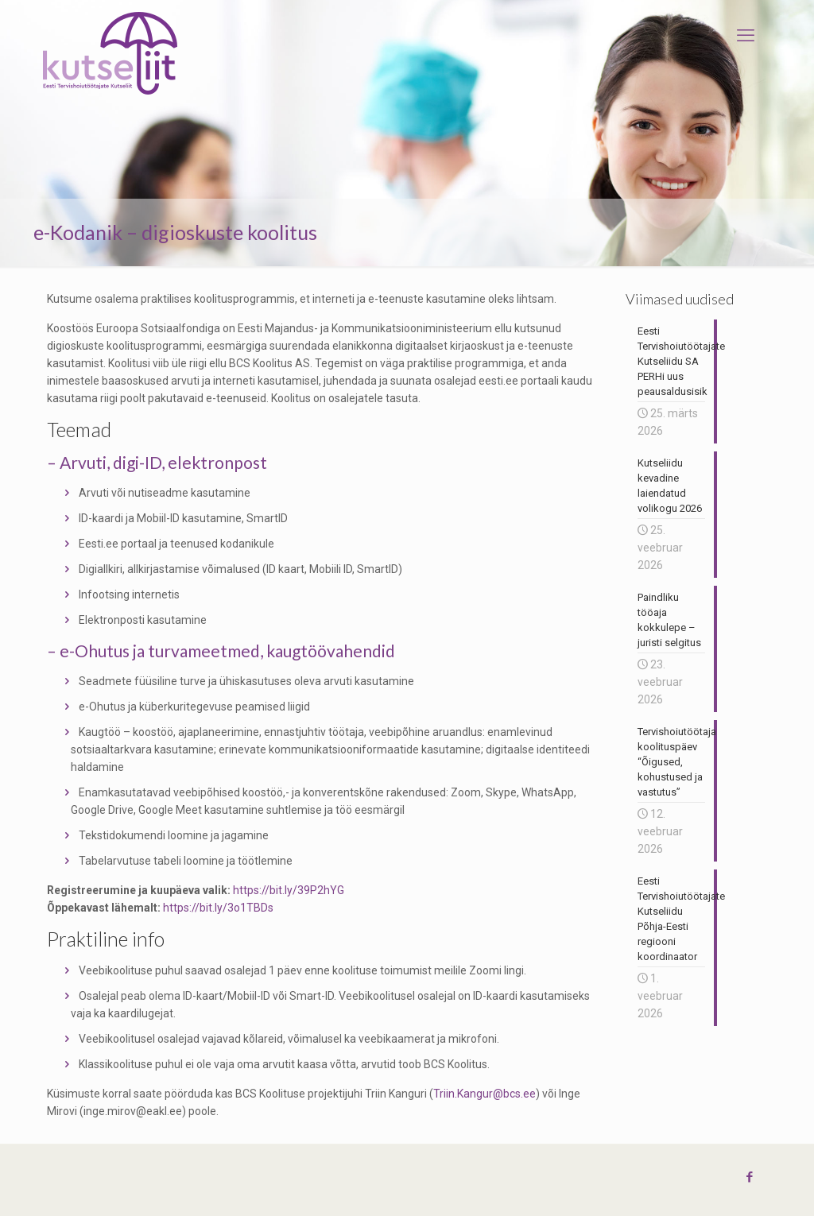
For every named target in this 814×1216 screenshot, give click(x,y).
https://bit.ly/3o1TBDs (218, 907)
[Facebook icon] (749, 1177)
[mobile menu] (745, 35)
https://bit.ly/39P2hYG (288, 890)
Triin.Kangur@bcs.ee (484, 1093)
